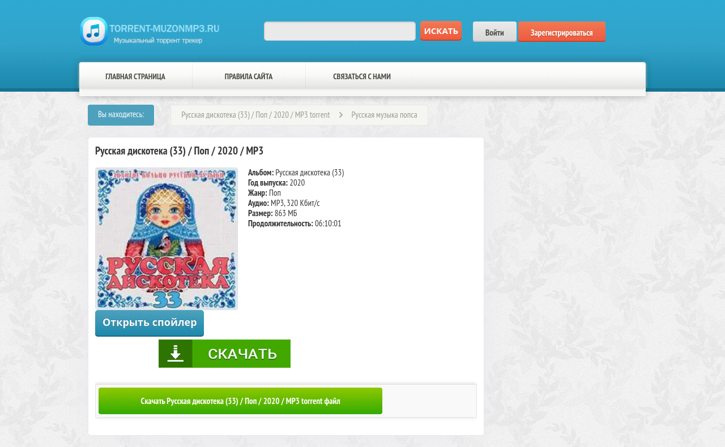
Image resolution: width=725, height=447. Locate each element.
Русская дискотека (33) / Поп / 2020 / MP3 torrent (255, 114)
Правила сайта (248, 76)
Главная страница (135, 76)
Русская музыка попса (384, 114)
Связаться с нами (362, 76)
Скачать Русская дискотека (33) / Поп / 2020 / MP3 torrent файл (240, 401)
